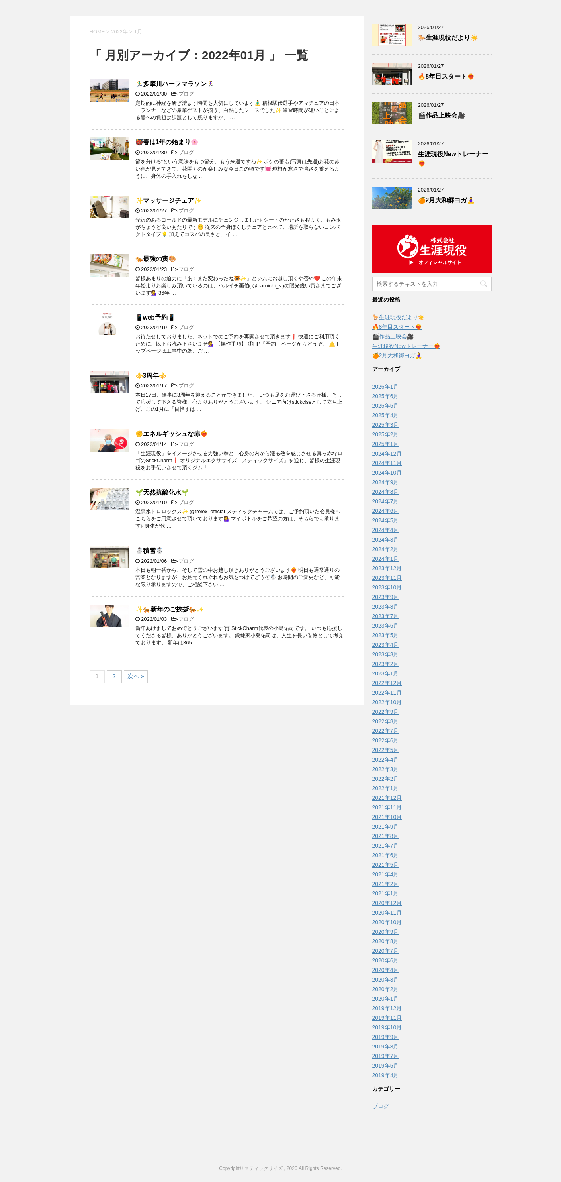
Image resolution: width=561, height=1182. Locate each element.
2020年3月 (385, 979)
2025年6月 (385, 396)
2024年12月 (387, 453)
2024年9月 (385, 482)
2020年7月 (385, 951)
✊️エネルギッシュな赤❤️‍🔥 (171, 433)
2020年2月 (385, 989)
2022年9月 (385, 712)
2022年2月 (385, 779)
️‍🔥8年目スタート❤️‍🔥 (446, 76)
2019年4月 (385, 1075)
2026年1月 (385, 386)
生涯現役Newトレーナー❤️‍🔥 (406, 346)
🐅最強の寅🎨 (155, 258)
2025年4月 (385, 415)
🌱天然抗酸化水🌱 (162, 492)
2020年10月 (387, 922)
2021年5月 (385, 865)
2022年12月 (387, 683)
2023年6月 (385, 625)
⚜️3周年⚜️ (151, 375)
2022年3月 (385, 769)
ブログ (186, 94)
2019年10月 (387, 1027)
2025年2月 (385, 434)
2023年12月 (387, 568)
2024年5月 (385, 520)
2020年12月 (387, 903)
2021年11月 (387, 807)
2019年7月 (385, 1056)
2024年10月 (387, 472)
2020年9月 (385, 932)
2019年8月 (385, 1046)
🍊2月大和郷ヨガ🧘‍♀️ (446, 200)
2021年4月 (385, 874)
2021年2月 (385, 884)
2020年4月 (385, 970)
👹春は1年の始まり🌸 (167, 142)
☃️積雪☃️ (149, 550)
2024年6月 (385, 511)
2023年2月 (385, 664)
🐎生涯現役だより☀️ (448, 37)
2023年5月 (385, 635)
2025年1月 (385, 444)
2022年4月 (385, 759)
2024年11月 (387, 463)
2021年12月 (387, 798)
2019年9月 (385, 1037)
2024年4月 (385, 530)
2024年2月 (385, 549)
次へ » (136, 676)
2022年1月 (385, 788)
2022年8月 (385, 721)
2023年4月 (385, 645)
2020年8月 (385, 941)
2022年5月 (385, 750)
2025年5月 (385, 406)
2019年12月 (387, 1008)
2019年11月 (387, 1018)
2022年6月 (385, 740)
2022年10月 (387, 702)
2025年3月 (385, 425)
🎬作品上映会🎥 (441, 115)
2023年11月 (387, 578)
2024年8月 (385, 492)
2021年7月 (385, 845)
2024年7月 (385, 501)
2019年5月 (385, 1065)
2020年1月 (385, 998)
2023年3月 (385, 654)
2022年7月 (385, 731)
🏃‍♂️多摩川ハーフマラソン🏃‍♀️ (174, 84)
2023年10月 (387, 587)
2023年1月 (385, 673)
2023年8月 (385, 606)
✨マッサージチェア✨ (168, 200)
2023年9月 (385, 597)
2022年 (119, 32)
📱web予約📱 (155, 317)
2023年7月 (385, 616)
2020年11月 (387, 912)
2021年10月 (387, 817)
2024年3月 (385, 539)
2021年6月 (385, 855)
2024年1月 (385, 559)
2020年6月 (385, 960)
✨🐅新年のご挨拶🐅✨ (169, 609)
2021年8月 (385, 836)
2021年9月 (385, 826)
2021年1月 (385, 893)
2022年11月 (387, 692)
